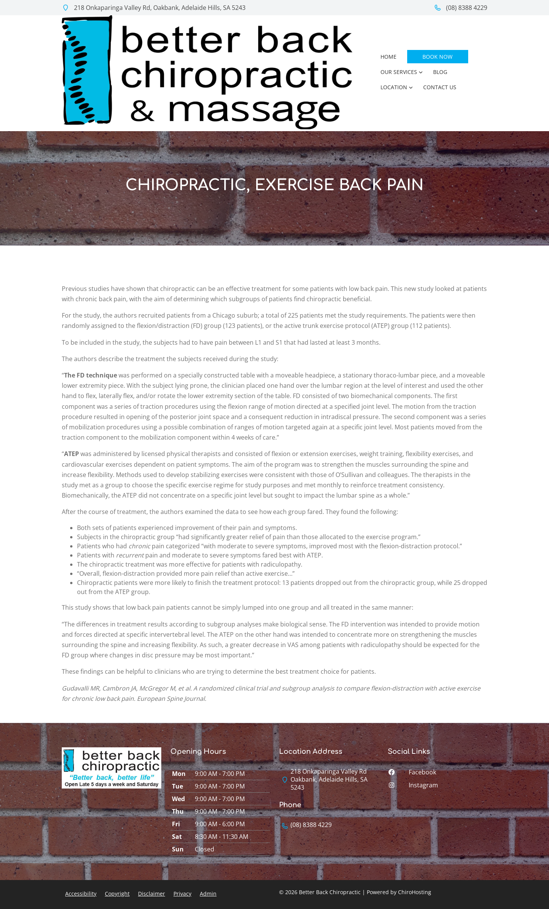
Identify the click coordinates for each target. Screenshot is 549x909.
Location (393, 87)
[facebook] (437, 774)
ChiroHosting (414, 892)
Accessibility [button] (80, 893)
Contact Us (439, 87)
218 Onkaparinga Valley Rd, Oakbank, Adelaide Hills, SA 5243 (154, 7)
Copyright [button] (117, 893)
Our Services (398, 71)
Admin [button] (208, 893)
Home (388, 56)
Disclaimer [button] (151, 893)
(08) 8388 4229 (460, 7)
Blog (440, 71)
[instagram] (437, 787)
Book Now (437, 56)
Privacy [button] (182, 893)
